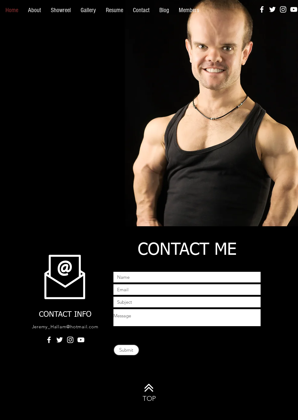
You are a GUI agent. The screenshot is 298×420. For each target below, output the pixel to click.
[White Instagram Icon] (283, 9)
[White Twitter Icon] (272, 9)
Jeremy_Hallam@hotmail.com (65, 327)
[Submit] (126, 350)
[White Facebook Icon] (262, 9)
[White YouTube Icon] (293, 9)
